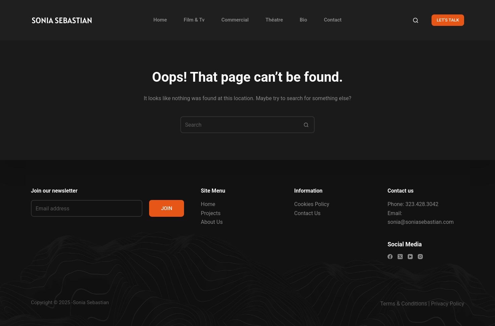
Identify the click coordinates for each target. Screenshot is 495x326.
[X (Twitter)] (400, 256)
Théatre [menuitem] (274, 20)
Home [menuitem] (160, 20)
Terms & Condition (402, 303)
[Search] (415, 20)
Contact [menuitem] (333, 20)
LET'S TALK (448, 20)
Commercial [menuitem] (235, 20)
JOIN (166, 208)
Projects (211, 213)
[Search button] (306, 124)
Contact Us (307, 213)
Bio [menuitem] (303, 20)
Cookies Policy (311, 204)
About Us (212, 222)
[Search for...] (239, 124)
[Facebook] (390, 256)
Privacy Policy (447, 303)
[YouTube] (410, 256)
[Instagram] (420, 256)
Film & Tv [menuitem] (194, 20)
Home (208, 204)
